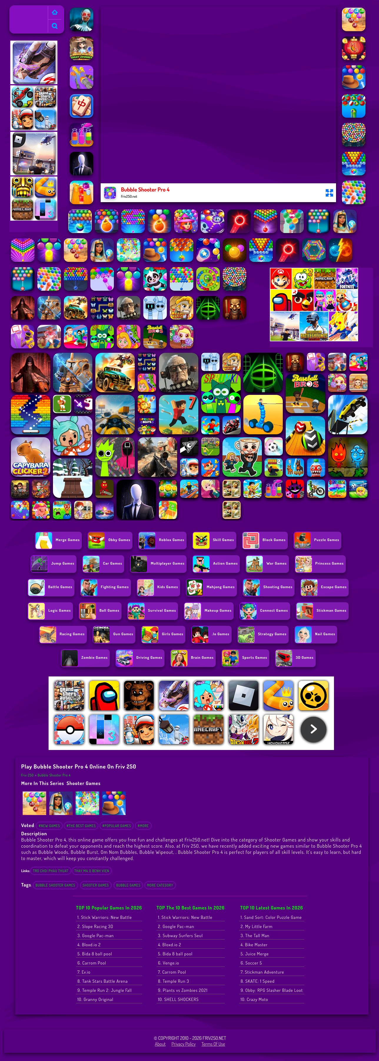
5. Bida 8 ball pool (94, 954)
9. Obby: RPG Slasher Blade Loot (272, 990)
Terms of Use (213, 1044)
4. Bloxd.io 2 (89, 944)
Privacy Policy (184, 1044)
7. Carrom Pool (172, 972)
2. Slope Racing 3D (95, 926)
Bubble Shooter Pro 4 (54, 775)
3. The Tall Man (255, 935)
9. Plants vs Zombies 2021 (183, 990)
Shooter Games (84, 783)
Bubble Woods (53, 852)
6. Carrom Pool (91, 963)
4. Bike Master (254, 944)
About (160, 1044)
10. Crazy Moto (254, 999)
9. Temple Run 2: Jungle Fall (104, 990)
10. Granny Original (95, 999)
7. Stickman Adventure (262, 972)
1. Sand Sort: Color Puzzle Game (271, 917)
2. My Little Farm (257, 926)
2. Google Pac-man (176, 926)
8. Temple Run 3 (173, 981)
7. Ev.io (83, 972)
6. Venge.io (168, 963)
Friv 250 (19, 9)
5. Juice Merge (255, 954)
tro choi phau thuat (50, 871)
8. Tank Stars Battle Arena (102, 981)
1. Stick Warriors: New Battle (104, 917)
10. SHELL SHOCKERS (178, 999)
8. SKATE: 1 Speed (258, 981)
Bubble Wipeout (156, 852)
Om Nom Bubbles (119, 852)
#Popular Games (116, 826)
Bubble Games (128, 885)
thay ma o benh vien (91, 871)
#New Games (49, 826)
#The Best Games (81, 826)
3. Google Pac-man (95, 935)
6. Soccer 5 (251, 963)
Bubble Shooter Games (55, 885)
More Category (160, 885)
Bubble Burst (84, 852)
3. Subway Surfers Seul (180, 935)
